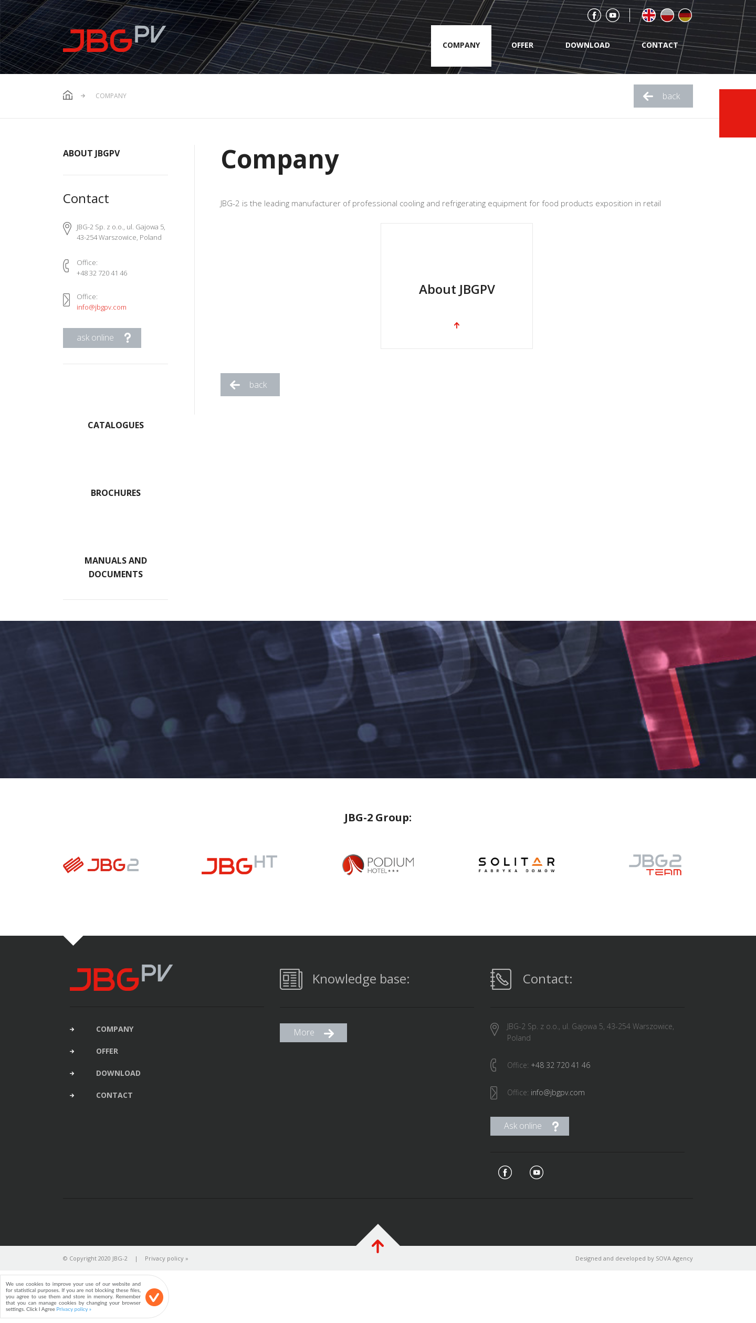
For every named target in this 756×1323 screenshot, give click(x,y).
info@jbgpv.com (102, 307)
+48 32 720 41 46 (560, 1076)
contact (660, 45)
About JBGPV (91, 153)
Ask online (523, 1136)
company (461, 45)
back (671, 96)
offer (522, 45)
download (587, 45)
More (303, 1043)
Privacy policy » (166, 1269)
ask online (95, 337)
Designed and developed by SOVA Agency (634, 1269)
